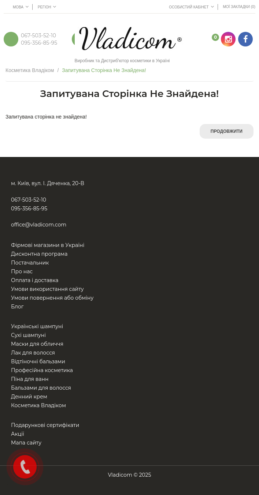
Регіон (47, 6)
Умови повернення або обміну (52, 298)
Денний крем (29, 396)
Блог (17, 306)
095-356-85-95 (39, 43)
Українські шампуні (37, 326)
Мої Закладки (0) (239, 7)
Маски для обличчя (37, 344)
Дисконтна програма (39, 254)
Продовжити (227, 131)
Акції (17, 434)
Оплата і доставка (35, 280)
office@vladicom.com (38, 224)
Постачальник (30, 262)
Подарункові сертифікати (45, 425)
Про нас (22, 271)
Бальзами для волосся (41, 388)
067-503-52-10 (38, 35)
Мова (21, 6)
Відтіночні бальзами (38, 361)
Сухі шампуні (28, 335)
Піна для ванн (29, 379)
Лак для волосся (33, 352)
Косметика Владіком (29, 70)
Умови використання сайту (47, 289)
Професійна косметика (42, 370)
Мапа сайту (26, 442)
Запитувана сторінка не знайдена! (104, 70)
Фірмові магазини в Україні (47, 245)
